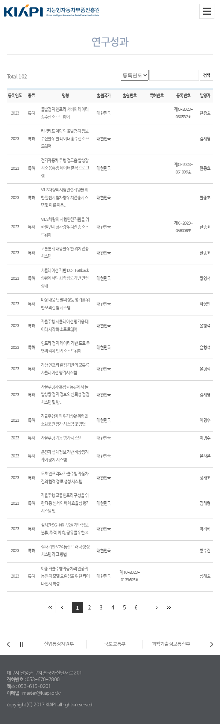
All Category (206, 11)
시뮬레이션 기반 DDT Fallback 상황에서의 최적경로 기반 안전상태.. (65, 278)
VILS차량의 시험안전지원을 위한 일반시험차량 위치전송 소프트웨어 (65, 227)
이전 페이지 (62, 607)
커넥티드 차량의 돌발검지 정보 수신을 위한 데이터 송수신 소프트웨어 (65, 139)
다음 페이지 (156, 607)
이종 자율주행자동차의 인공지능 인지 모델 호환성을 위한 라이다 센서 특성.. (65, 577)
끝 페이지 (168, 607)
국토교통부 (171, 644)
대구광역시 (59, 644)
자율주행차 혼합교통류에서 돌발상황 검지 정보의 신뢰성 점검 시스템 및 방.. (65, 395)
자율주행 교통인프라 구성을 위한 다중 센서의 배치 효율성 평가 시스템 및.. (65, 503)
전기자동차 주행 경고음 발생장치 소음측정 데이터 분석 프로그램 (65, 168)
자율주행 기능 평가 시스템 (61, 438)
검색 (206, 75)
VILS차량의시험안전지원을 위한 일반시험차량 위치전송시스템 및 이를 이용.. (64, 198)
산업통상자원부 (115, 644)
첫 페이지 (50, 607)
